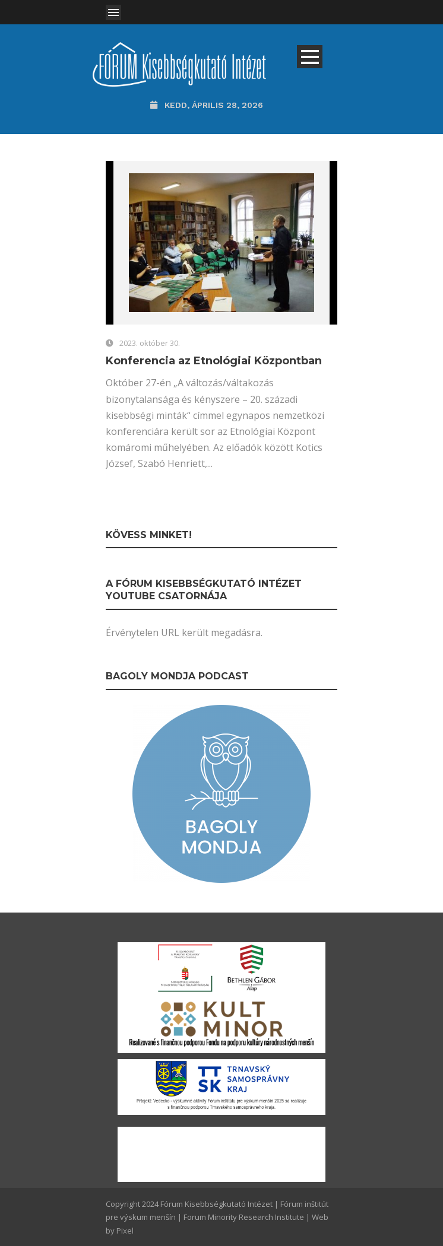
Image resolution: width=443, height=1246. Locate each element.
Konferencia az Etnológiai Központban (214, 360)
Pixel (125, 1230)
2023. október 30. (149, 343)
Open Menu (113, 12)
